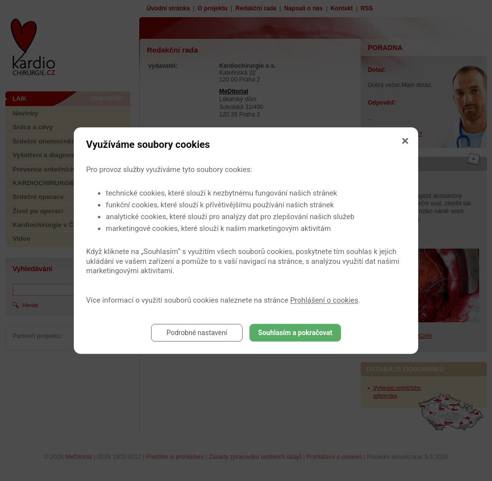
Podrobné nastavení (196, 333)
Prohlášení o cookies (324, 300)
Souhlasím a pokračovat (295, 333)
